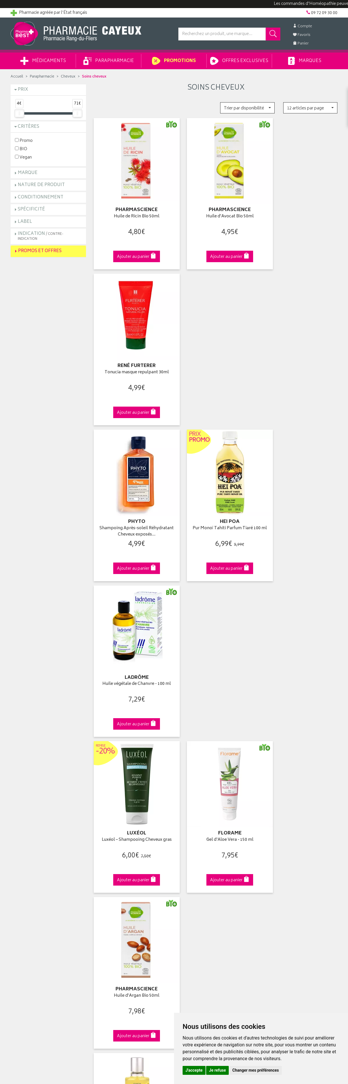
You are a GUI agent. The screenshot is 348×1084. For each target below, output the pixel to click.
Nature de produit (41, 185)
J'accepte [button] (194, 1070)
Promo (24, 140)
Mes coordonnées (195, 862)
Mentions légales (110, 915)
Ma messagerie (192, 889)
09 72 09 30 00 (300, 756)
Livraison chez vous (280, 862)
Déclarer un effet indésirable (120, 902)
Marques (304, 61)
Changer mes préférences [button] (255, 1070)
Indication (40, 236)
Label (25, 222)
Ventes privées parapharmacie (122, 875)
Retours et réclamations (32, 882)
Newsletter (104, 889)
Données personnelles (115, 922)
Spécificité (31, 209)
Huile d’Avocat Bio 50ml (216, 206)
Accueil (17, 77)
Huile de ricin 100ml (216, 643)
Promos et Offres (40, 251)
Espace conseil (108, 882)
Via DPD (216, 756)
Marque (28, 173)
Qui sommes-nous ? (29, 855)
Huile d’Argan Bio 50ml (299, 498)
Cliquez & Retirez (48, 756)
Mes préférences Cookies (118, 935)
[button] (247, 107)
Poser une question (28, 869)
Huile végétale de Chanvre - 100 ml (299, 352)
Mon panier (188, 875)
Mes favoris (188, 882)
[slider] (19, 113)
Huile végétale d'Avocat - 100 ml (300, 643)
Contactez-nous (25, 875)
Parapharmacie (108, 61)
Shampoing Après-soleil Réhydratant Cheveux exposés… (132, 355)
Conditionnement (40, 197)
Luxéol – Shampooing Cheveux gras (132, 498)
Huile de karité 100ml (132, 643)
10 (167, 709)
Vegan (23, 157)
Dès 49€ (132, 759)
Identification (190, 855)
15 (179, 709)
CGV (99, 909)
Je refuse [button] (217, 1070)
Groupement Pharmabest (33, 862)
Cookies (102, 929)
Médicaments (43, 61)
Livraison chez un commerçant (290, 869)
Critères (28, 127)
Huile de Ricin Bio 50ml (132, 206)
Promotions (174, 61)
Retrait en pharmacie (280, 855)
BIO (21, 149)
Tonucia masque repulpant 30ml (300, 206)
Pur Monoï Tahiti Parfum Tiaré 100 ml (216, 355)
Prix (23, 90)
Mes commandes (194, 869)
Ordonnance (106, 895)
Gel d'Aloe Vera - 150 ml (215, 498)
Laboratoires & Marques (116, 862)
